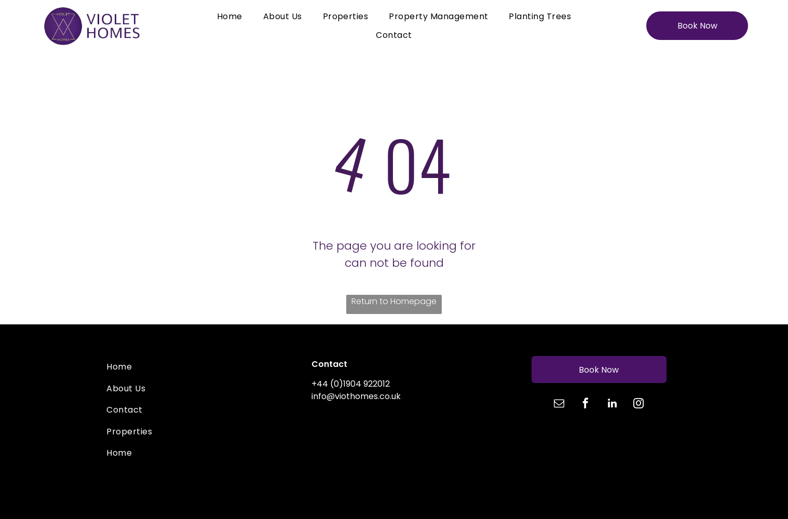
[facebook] (585, 404)
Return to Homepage (394, 301)
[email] (559, 404)
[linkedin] (612, 404)
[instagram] (638, 404)
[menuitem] (230, 16)
